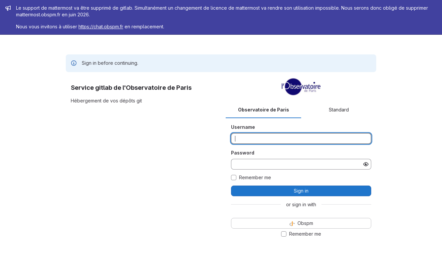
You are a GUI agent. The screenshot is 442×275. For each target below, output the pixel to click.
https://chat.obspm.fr (100, 26)
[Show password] (366, 164)
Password (242, 153)
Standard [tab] (339, 109)
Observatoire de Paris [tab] (263, 109)
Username (243, 127)
